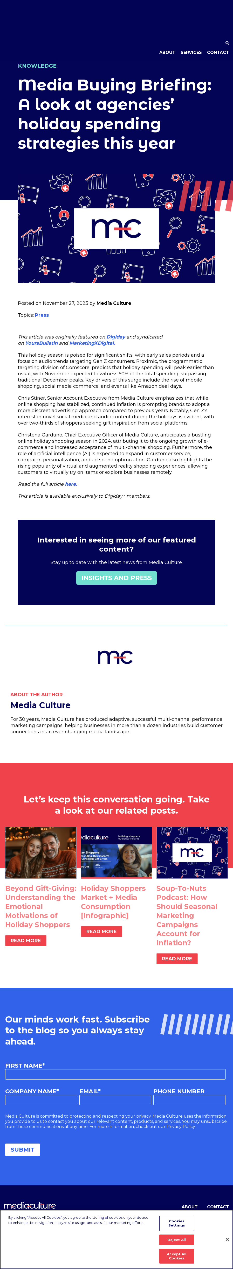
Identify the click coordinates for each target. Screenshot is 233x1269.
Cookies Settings (176, 1225)
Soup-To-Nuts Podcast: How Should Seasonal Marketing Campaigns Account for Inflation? (187, 915)
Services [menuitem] (191, 22)
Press (42, 315)
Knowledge (38, 65)
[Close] (227, 1240)
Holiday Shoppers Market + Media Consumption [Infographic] (114, 902)
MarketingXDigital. (92, 343)
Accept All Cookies (176, 1256)
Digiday (116, 337)
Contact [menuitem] (218, 22)
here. (71, 484)
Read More (26, 950)
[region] (116, 1240)
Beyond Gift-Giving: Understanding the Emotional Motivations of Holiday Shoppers (38, 911)
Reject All (177, 1241)
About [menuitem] (167, 22)
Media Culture (114, 303)
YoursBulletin (41, 343)
